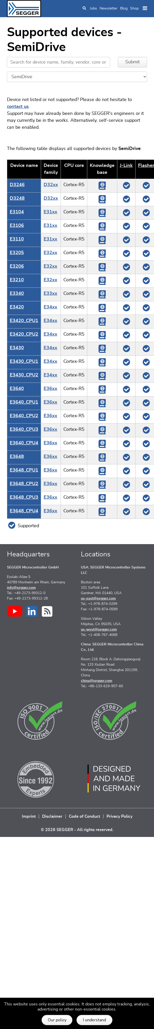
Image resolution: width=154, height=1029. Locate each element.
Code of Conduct (84, 816)
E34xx (50, 307)
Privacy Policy (119, 816)
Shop (134, 8)
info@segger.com (21, 588)
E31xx (50, 212)
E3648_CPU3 (24, 497)
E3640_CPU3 (24, 429)
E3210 (17, 280)
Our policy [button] (57, 1020)
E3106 (17, 225)
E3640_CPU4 (24, 443)
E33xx (50, 293)
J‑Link (126, 165)
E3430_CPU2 (24, 375)
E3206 (17, 266)
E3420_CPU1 (24, 320)
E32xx (50, 253)
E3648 (17, 456)
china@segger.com (96, 681)
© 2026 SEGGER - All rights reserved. (77, 830)
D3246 (17, 185)
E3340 (17, 293)
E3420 (17, 307)
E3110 (17, 239)
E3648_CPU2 (24, 484)
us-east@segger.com (98, 598)
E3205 (17, 253)
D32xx (51, 185)
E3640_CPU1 (24, 402)
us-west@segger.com (99, 629)
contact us (18, 106)
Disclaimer (52, 816)
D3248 (17, 198)
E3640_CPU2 (24, 416)
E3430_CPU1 (24, 361)
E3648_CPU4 (24, 511)
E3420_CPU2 (24, 334)
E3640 (17, 388)
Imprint (29, 816)
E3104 (17, 212)
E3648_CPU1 (24, 470)
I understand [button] (94, 1020)
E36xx (50, 388)
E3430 (17, 348)
